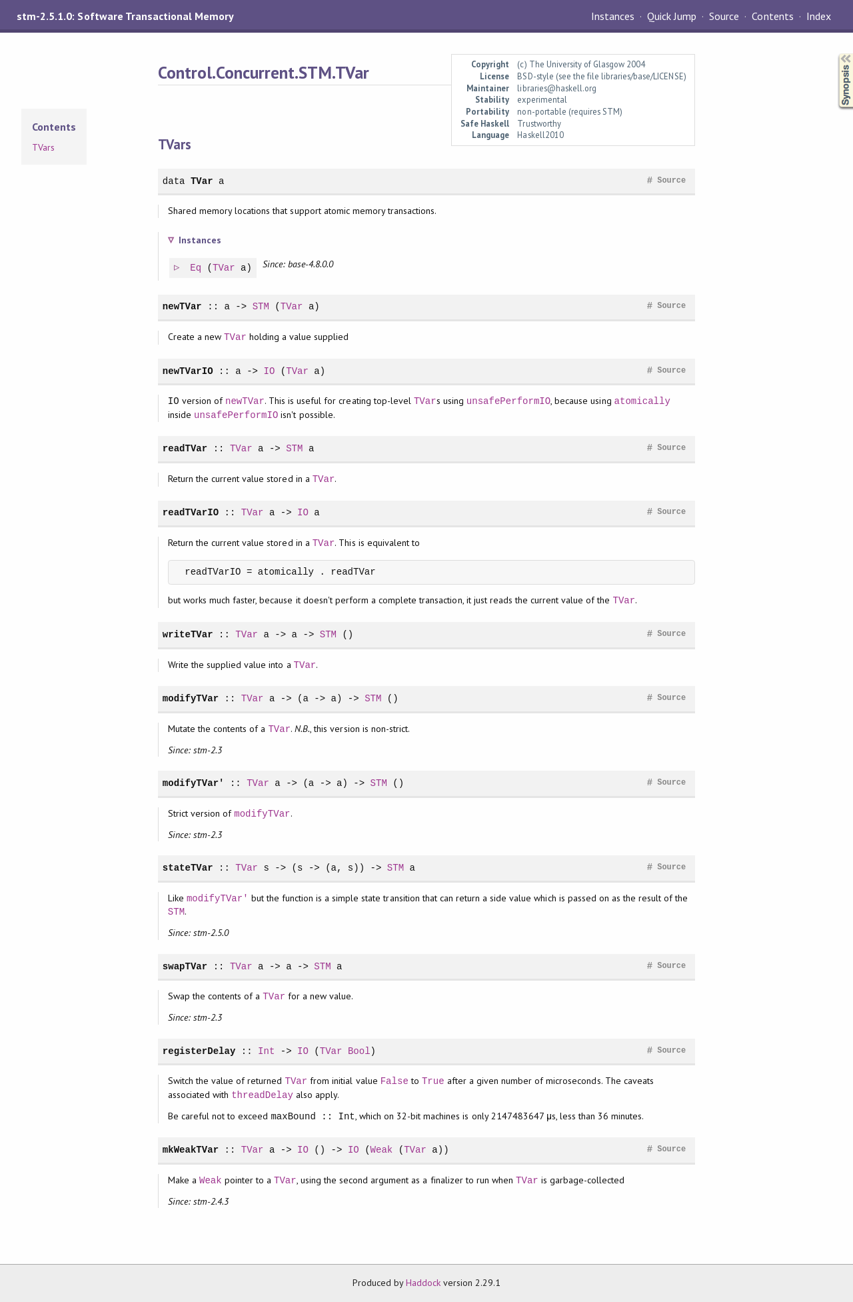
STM (261, 306)
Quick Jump (671, 16)
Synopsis (835, 53)
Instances (612, 16)
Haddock (423, 1283)
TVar (202, 181)
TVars (43, 147)
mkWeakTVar (191, 1149)
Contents (772, 16)
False (395, 1081)
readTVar (185, 448)
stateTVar (188, 867)
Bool (359, 1051)
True (433, 1081)
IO (269, 371)
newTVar (182, 306)
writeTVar (188, 634)
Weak (382, 1149)
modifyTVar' (194, 783)
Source (724, 16)
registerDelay (199, 1051)
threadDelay (262, 1095)
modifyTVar (191, 698)
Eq (196, 268)
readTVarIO (191, 512)
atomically (642, 401)
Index (818, 16)
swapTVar (185, 966)
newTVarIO (188, 371)
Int (266, 1051)
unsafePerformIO (508, 401)
